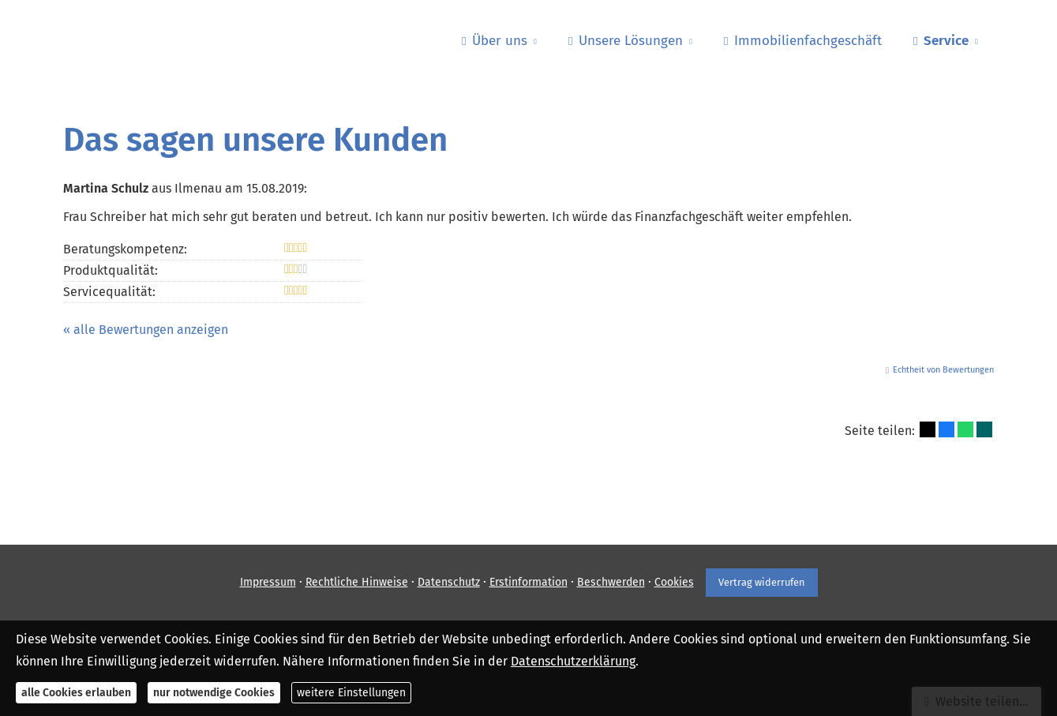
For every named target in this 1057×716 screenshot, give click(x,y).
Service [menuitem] (941, 40)
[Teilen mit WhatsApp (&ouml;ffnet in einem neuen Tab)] (965, 429)
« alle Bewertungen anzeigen (145, 329)
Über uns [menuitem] (494, 40)
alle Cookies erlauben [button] (76, 692)
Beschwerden (611, 582)
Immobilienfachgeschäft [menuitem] (803, 40)
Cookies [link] (674, 582)
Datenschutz (449, 582)
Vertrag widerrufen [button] (761, 582)
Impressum (268, 582)
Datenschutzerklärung (573, 661)
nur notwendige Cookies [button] (214, 692)
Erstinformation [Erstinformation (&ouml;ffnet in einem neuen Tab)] (528, 582)
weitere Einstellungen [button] (351, 692)
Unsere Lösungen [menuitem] (625, 40)
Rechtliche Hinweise (356, 582)
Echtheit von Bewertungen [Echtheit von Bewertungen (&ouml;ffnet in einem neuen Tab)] (943, 370)
